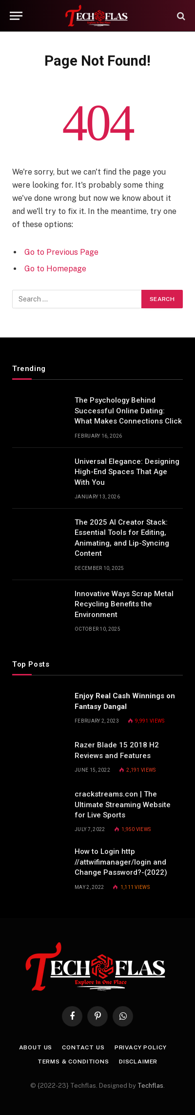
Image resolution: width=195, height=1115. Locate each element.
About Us (36, 1047)
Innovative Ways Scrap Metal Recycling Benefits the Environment (124, 604)
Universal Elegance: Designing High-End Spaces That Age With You (127, 472)
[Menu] (16, 16)
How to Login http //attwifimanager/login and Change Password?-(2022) (121, 862)
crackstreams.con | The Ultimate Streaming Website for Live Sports (123, 804)
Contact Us (83, 1047)
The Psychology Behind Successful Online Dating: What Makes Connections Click (128, 410)
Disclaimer (138, 1061)
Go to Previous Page (61, 252)
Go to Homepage (55, 268)
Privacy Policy (141, 1047)
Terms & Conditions (73, 1061)
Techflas (150, 1085)
